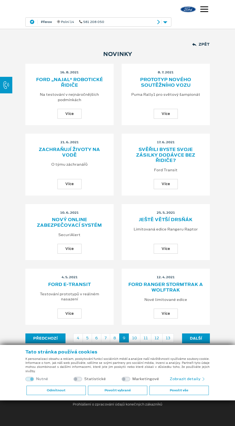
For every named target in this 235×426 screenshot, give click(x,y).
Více (69, 113)
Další (196, 338)
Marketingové (145, 378)
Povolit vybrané (118, 390)
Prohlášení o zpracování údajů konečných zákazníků (117, 404)
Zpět (201, 44)
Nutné (42, 378)
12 (157, 338)
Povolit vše (179, 390)
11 (146, 338)
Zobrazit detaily (188, 378)
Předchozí (45, 338)
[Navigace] (204, 10)
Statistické (95, 378)
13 (168, 338)
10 (134, 338)
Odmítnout (56, 390)
